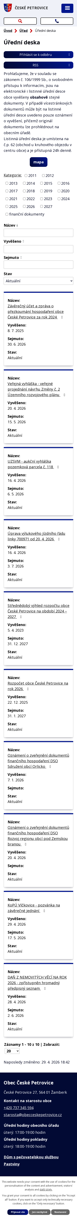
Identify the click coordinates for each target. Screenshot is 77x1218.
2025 (13, 206)
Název (9, 225)
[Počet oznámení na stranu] (12, 1051)
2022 (30, 198)
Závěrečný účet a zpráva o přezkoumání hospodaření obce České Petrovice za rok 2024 (36, 311)
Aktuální (15, 357)
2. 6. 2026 (16, 1015)
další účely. (46, 1189)
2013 (13, 183)
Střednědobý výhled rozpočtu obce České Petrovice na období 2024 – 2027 (38, 611)
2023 (48, 198)
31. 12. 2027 (18, 643)
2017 (13, 190)
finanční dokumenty (26, 214)
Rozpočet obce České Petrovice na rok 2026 (38, 686)
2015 (48, 183)
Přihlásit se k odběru (45, 54)
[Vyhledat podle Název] (38, 233)
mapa (38, 161)
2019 (48, 190)
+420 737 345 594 (18, 1107)
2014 (30, 183)
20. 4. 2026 (17, 408)
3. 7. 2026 (16, 566)
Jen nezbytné (39, 1211)
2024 (65, 198)
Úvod (8, 30)
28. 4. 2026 (17, 1001)
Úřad (24, 30)
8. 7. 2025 (16, 330)
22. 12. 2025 (18, 702)
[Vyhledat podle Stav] (38, 281)
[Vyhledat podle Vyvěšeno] (38, 249)
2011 (32, 175)
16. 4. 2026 (17, 480)
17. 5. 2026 (17, 937)
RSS (52, 65)
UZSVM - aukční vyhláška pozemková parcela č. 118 (34, 464)
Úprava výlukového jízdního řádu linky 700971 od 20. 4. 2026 (36, 536)
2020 (65, 190)
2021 (13, 198)
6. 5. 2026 (16, 493)
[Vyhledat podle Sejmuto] (38, 265)
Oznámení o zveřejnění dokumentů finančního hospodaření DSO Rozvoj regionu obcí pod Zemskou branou (38, 836)
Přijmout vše (18, 1211)
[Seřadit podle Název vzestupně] (17, 224)
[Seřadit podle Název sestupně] (17, 226)
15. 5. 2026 (17, 421)
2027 (48, 206)
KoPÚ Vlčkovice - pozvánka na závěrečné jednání (34, 908)
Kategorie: (13, 175)
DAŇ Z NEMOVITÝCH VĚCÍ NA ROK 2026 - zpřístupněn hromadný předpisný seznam (37, 983)
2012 (50, 175)
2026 (30, 206)
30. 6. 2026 (17, 344)
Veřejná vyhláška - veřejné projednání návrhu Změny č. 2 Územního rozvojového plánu (37, 389)
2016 (65, 183)
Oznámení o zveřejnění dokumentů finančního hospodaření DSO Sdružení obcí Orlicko (38, 761)
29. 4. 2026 (17, 924)
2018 (30, 190)
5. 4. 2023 (16, 630)
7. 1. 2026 (16, 779)
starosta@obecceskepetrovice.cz (33, 1114)
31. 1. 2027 (17, 715)
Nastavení (60, 1211)
